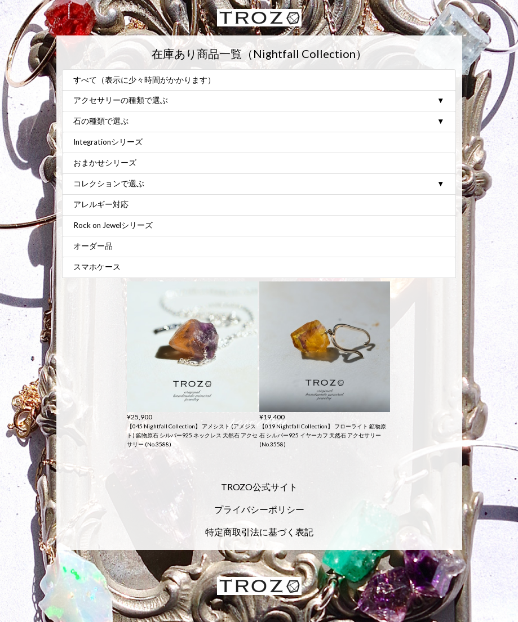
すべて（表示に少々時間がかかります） (144, 80)
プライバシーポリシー (259, 509)
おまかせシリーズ (104, 163)
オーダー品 (93, 246)
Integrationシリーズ (108, 142)
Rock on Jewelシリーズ (113, 226)
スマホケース (97, 267)
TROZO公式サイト (259, 486)
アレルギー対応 (101, 205)
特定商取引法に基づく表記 (259, 531)
